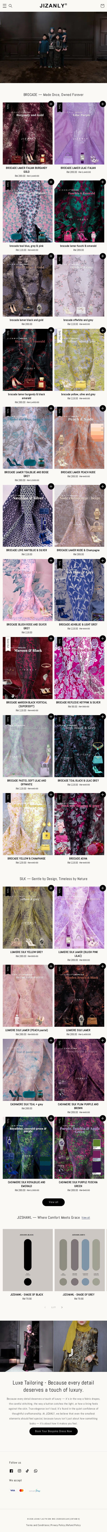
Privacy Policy (58, 1525)
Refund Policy (73, 1525)
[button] (5, 6)
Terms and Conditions (37, 1525)
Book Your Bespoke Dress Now (53, 1431)
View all (53, 1202)
